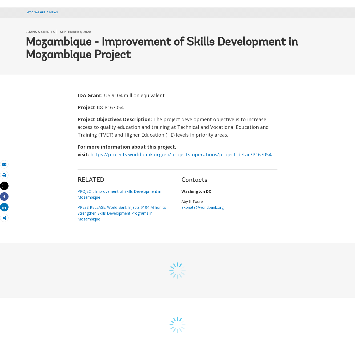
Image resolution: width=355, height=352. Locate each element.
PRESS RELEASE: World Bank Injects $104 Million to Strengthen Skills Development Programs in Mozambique (122, 213)
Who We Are (36, 12)
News (53, 12)
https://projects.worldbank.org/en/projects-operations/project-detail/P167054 (180, 154)
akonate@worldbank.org (202, 207)
